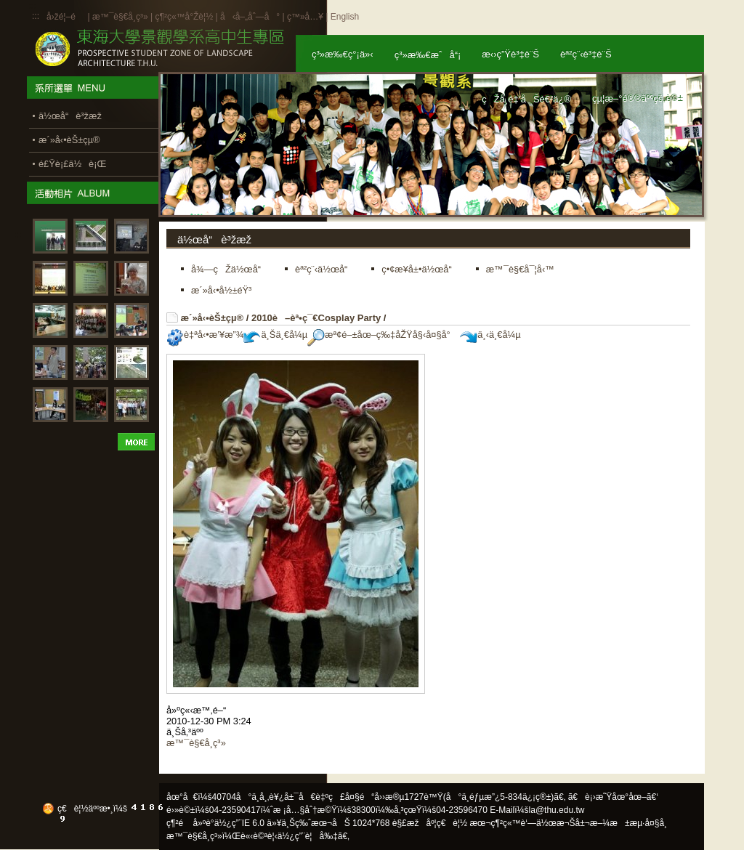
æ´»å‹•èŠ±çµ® (212, 317)
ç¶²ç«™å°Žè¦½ (184, 17)
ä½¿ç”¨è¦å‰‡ (308, 836)
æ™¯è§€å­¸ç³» (121, 17)
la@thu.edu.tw (557, 810)
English (345, 17)
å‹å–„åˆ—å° (250, 17)
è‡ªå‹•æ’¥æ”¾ (204, 334)
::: (35, 16)
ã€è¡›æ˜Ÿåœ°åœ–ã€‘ (613, 797)
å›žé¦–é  (65, 17)
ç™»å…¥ (305, 17)
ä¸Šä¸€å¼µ (275, 334)
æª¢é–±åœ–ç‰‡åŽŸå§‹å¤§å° (382, 334)
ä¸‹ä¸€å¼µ (490, 334)
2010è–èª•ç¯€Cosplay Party (316, 317)
